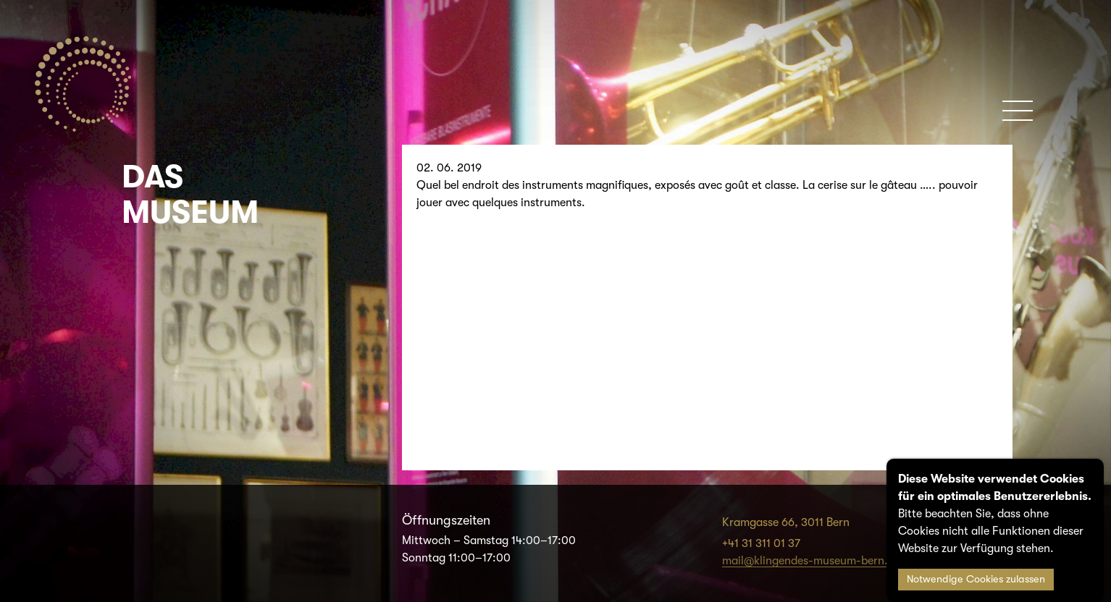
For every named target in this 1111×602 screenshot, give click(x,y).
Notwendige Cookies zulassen (976, 579)
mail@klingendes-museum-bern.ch (811, 560)
